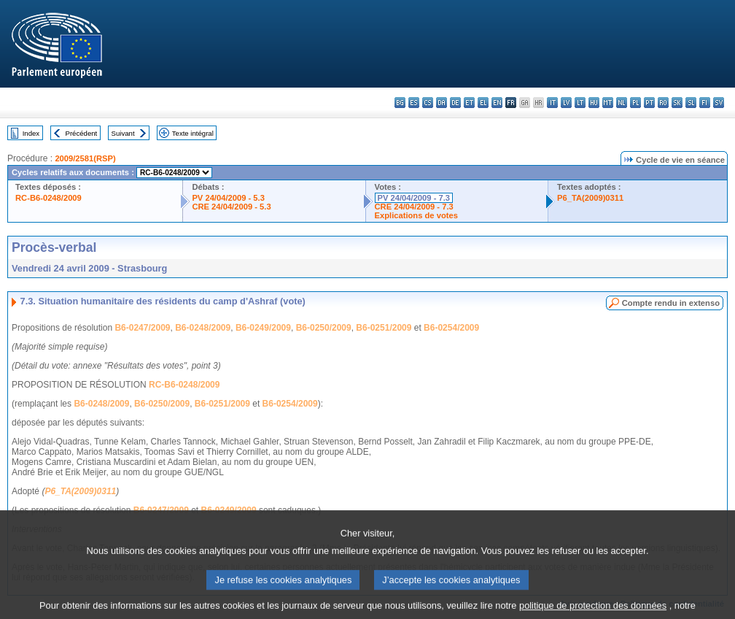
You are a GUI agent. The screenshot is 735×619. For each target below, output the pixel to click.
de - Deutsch (455, 102)
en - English (496, 102)
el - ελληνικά (483, 102)
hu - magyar (593, 102)
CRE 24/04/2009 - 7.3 (414, 206)
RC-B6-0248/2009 (48, 197)
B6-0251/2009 (383, 328)
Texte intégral (193, 133)
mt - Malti (607, 102)
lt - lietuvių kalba (580, 102)
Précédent (82, 133)
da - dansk (441, 102)
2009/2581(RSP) (85, 158)
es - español (413, 102)
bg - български (399, 102)
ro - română (663, 102)
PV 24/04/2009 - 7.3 (414, 197)
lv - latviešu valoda (566, 102)
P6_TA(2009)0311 (590, 197)
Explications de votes (416, 215)
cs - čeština (427, 102)
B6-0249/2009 (263, 328)
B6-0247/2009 (142, 328)
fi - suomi (704, 102)
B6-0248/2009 (202, 328)
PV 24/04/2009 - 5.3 (228, 197)
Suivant (123, 133)
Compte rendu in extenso (671, 303)
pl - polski (635, 102)
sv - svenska (718, 102)
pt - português (649, 102)
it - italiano (552, 102)
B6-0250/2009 (323, 328)
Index (31, 133)
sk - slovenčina (677, 102)
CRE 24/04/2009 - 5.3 (231, 206)
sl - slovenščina (690, 102)
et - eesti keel (469, 102)
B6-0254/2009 (451, 328)
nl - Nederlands (621, 102)
